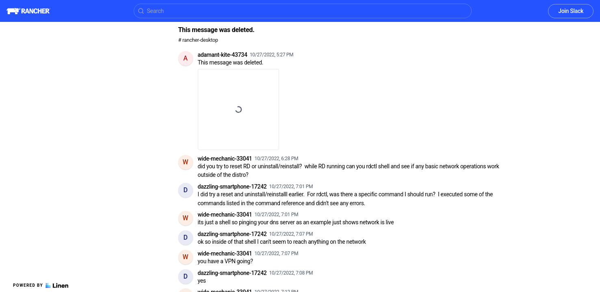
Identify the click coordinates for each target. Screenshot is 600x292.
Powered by (40, 285)
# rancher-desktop (198, 40)
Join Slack (570, 11)
